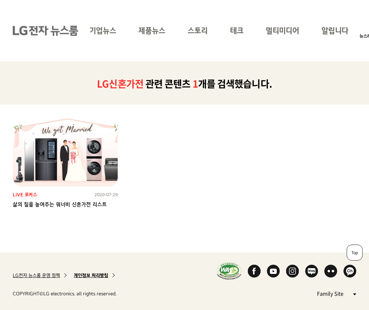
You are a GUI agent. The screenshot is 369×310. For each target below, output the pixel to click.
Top (354, 252)
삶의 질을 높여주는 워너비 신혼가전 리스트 (60, 204)
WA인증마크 (229, 271)
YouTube (273, 271)
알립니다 (334, 30)
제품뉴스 (151, 30)
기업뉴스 (102, 30)
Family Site (336, 293)
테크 (236, 30)
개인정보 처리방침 (91, 275)
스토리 (198, 30)
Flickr (330, 271)
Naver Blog (311, 271)
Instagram (292, 271)
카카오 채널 (349, 271)
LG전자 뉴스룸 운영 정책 (36, 275)
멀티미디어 (282, 30)
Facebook (254, 271)
